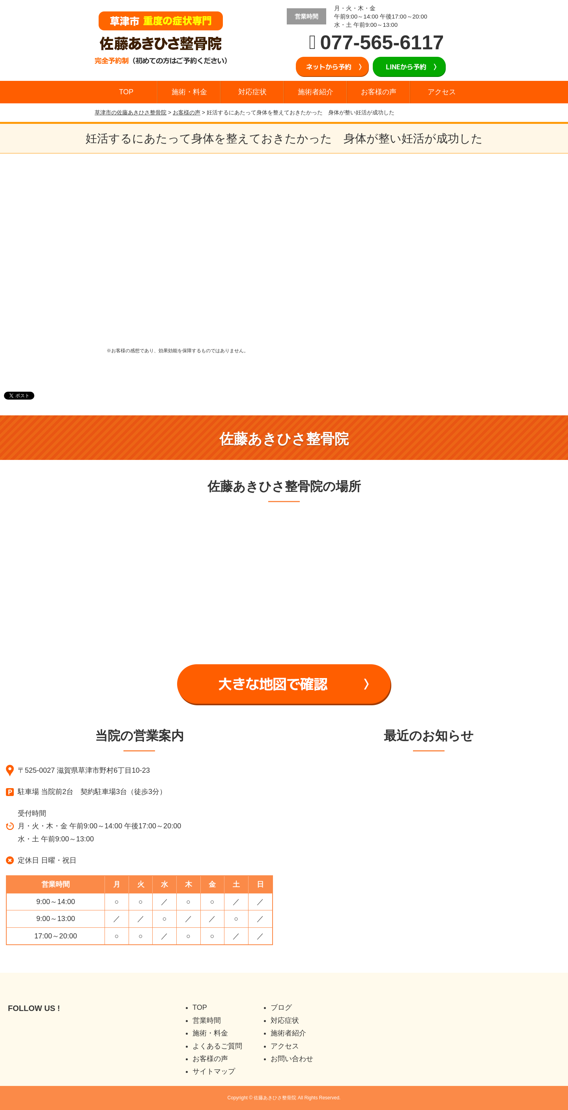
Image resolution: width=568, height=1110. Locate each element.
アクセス (442, 92)
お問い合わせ (292, 1059)
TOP (126, 92)
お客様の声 (378, 92)
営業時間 (206, 1020)
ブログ (281, 1007)
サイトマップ (213, 1071)
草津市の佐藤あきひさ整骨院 (130, 112)
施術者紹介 (315, 92)
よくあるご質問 (217, 1046)
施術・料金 (189, 92)
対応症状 (252, 92)
